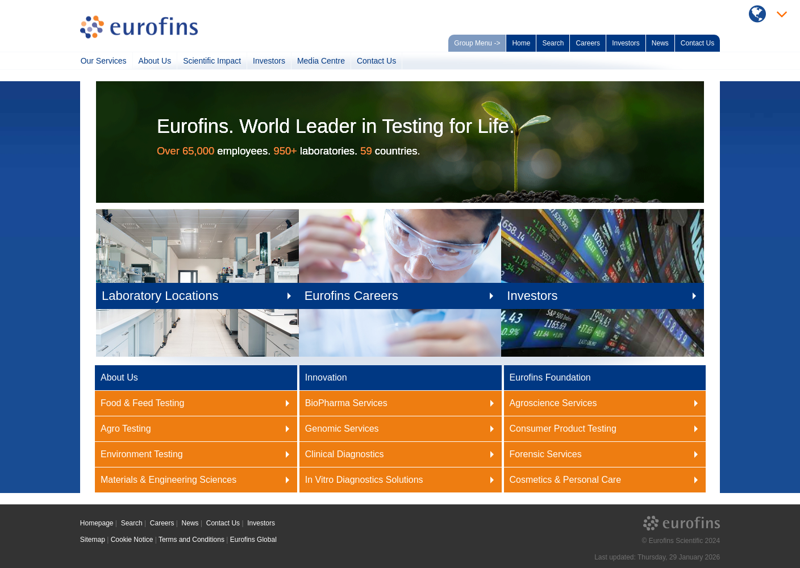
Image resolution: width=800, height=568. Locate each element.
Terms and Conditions (191, 540)
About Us (155, 60)
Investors (626, 43)
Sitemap (92, 540)
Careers (588, 43)
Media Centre (321, 60)
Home (521, 43)
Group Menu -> (477, 43)
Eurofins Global (253, 540)
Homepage (97, 523)
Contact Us (697, 43)
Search (553, 43)
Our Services (104, 60)
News (660, 43)
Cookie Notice (132, 540)
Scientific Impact (212, 60)
